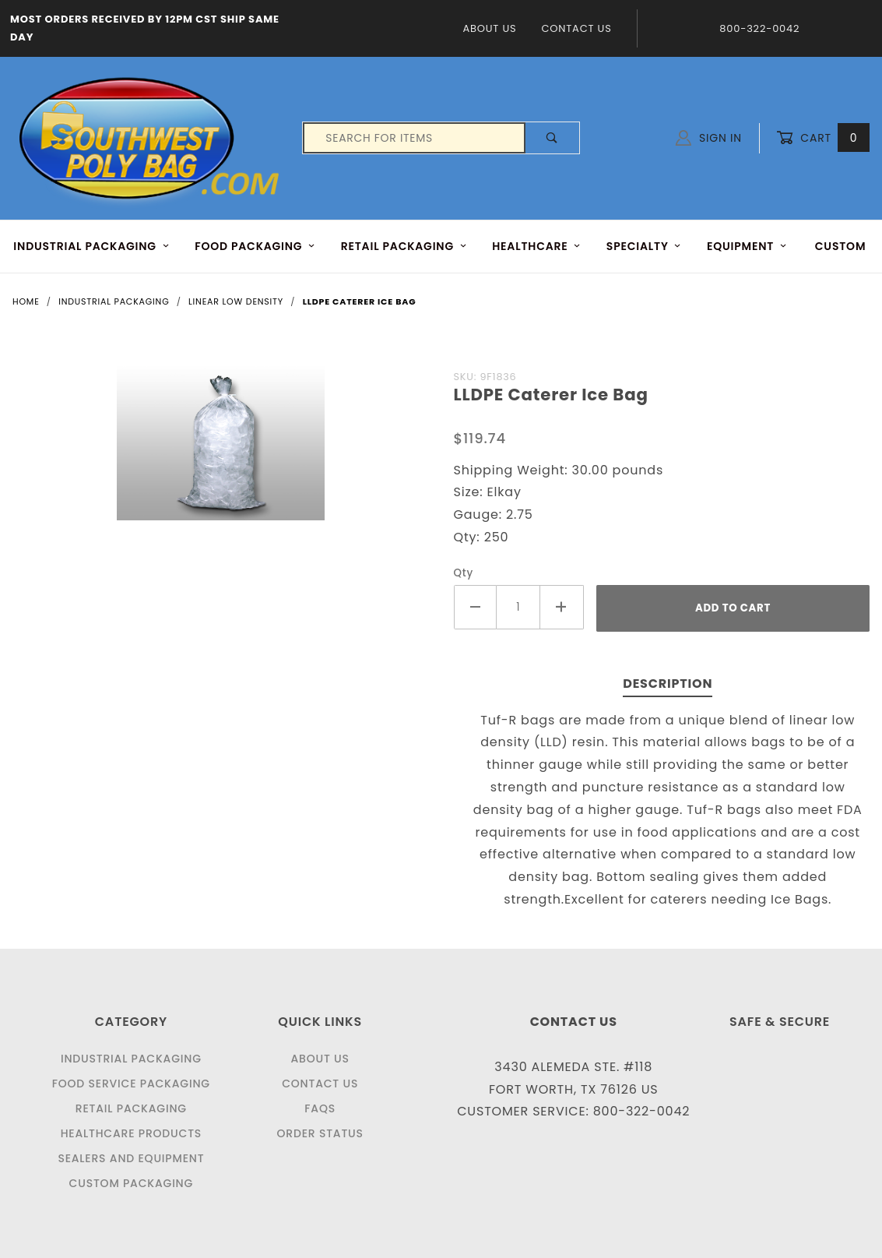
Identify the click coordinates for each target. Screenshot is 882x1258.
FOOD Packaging (255, 246)
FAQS (320, 1108)
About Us (489, 28)
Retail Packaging (131, 1108)
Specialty (644, 246)
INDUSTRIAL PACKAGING (91, 246)
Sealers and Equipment (131, 1158)
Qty (464, 573)
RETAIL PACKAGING (404, 246)
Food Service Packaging (131, 1083)
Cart (823, 138)
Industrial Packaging (131, 1058)
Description (667, 683)
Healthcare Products (131, 1133)
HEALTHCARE (536, 246)
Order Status (320, 1133)
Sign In (709, 138)
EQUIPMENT (747, 246)
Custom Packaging (131, 1183)
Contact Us (576, 28)
